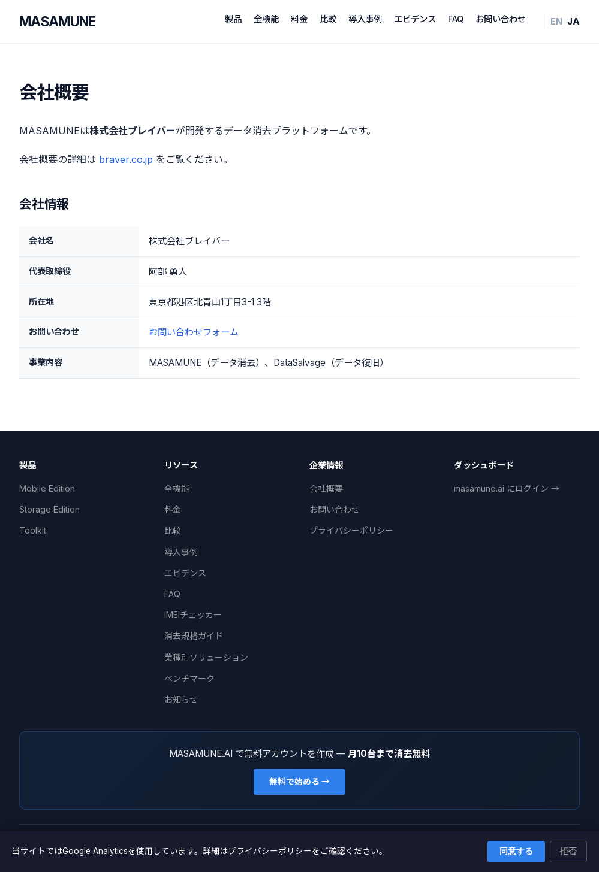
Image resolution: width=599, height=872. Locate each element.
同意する (516, 851)
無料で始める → (299, 781)
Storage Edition (49, 509)
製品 (233, 19)
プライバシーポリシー (351, 530)
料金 (299, 19)
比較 (328, 19)
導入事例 (365, 19)
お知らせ (181, 699)
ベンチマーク (189, 678)
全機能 (266, 19)
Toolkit (32, 530)
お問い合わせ (500, 19)
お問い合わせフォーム (194, 332)
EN (556, 21)
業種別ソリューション (206, 657)
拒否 (568, 851)
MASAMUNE (57, 21)
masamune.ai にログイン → (506, 488)
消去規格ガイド (193, 636)
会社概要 (326, 488)
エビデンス (415, 19)
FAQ (455, 19)
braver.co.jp (126, 159)
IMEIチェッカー (193, 615)
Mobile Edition (47, 488)
